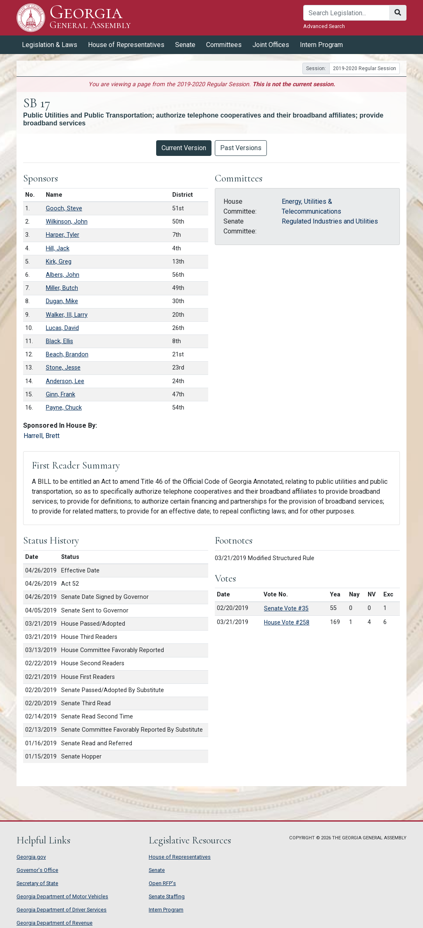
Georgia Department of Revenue (55, 923)
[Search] (346, 13)
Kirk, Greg (58, 261)
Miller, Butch (62, 288)
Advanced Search (324, 26)
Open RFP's (162, 883)
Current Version (184, 148)
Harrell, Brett (41, 436)
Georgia (90, 17)
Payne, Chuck (64, 407)
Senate (185, 45)
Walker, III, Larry (67, 314)
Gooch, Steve (64, 208)
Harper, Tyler (62, 234)
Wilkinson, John (67, 221)
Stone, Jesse (63, 367)
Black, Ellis (59, 341)
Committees (224, 45)
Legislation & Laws (49, 45)
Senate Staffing (167, 896)
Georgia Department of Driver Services (62, 910)
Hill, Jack (57, 248)
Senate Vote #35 (286, 608)
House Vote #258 (286, 622)
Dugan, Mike (62, 301)
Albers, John (62, 274)
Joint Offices (270, 45)
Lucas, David (62, 328)
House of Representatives (126, 45)
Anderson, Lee (65, 381)
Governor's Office (37, 870)
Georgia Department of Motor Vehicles (62, 896)
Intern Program (321, 45)
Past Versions (240, 148)
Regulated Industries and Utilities (330, 221)
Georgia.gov (31, 857)
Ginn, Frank (60, 394)
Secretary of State (37, 883)
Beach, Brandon (67, 354)
